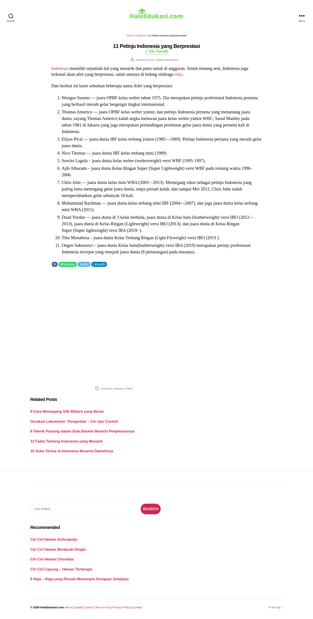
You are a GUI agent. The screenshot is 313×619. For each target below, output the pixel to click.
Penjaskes (140, 35)
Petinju (129, 388)
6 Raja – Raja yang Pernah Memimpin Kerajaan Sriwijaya (79, 579)
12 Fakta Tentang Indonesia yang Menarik (66, 441)
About (68, 607)
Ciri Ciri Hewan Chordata (51, 559)
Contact (137, 607)
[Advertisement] (156, 325)
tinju (179, 74)
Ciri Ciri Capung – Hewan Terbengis (61, 569)
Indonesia (59, 68)
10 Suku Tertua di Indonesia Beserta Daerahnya (71, 451)
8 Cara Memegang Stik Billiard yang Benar (67, 411)
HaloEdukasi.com (52, 607)
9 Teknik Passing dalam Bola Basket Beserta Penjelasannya (82, 431)
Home (130, 35)
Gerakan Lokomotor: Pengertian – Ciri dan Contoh (74, 421)
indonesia (106, 388)
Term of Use (102, 607)
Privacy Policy (121, 607)
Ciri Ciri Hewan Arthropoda (53, 539)
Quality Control (83, 607)
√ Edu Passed (156, 51)
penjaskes (118, 388)
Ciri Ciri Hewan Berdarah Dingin (58, 549)
